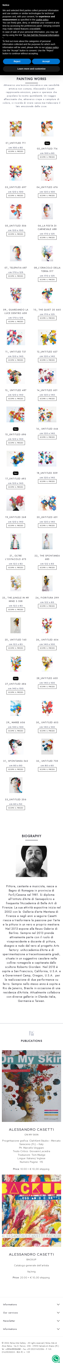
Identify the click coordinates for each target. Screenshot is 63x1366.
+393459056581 (13, 1349)
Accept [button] (46, 61)
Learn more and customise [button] (31, 68)
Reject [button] (17, 61)
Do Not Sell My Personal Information (41, 35)
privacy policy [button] (52, 47)
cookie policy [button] (42, 19)
